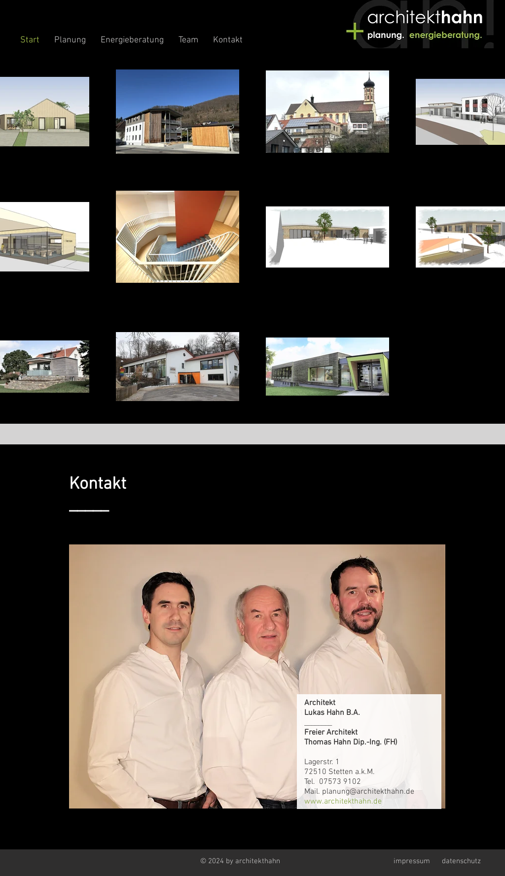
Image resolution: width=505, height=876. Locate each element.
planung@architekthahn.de (368, 792)
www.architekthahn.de (343, 802)
